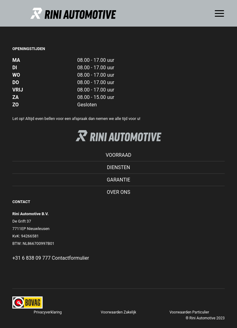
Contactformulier (70, 258)
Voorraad (118, 155)
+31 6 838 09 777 (31, 258)
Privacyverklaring (48, 312)
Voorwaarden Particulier (189, 312)
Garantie (118, 180)
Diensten (118, 167)
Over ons (118, 192)
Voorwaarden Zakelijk (118, 312)
